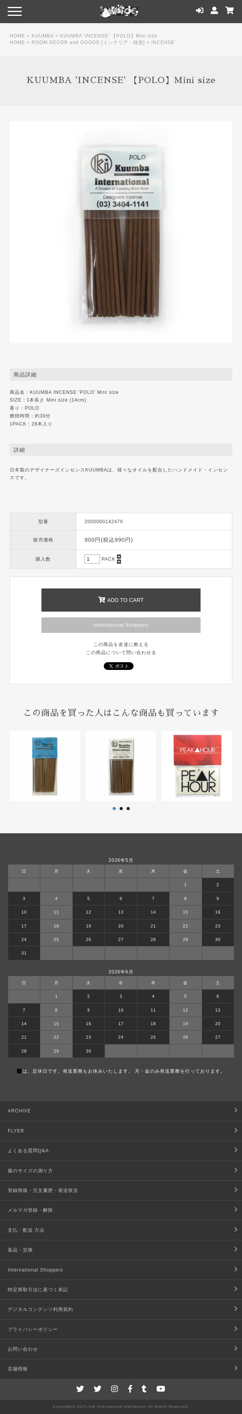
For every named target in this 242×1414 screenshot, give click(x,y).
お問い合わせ (23, 1349)
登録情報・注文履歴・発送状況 (43, 1190)
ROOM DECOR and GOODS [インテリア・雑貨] (88, 42)
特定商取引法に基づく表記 (38, 1289)
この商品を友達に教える (121, 644)
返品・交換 (20, 1250)
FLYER (16, 1131)
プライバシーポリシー (33, 1329)
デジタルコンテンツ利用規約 (40, 1309)
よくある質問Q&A (28, 1150)
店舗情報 (18, 1369)
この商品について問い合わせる (121, 652)
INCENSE (163, 42)
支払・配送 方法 (26, 1230)
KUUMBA (43, 36)
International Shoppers (121, 625)
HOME (17, 36)
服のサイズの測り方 (30, 1170)
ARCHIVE (19, 1111)
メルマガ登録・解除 (30, 1210)
